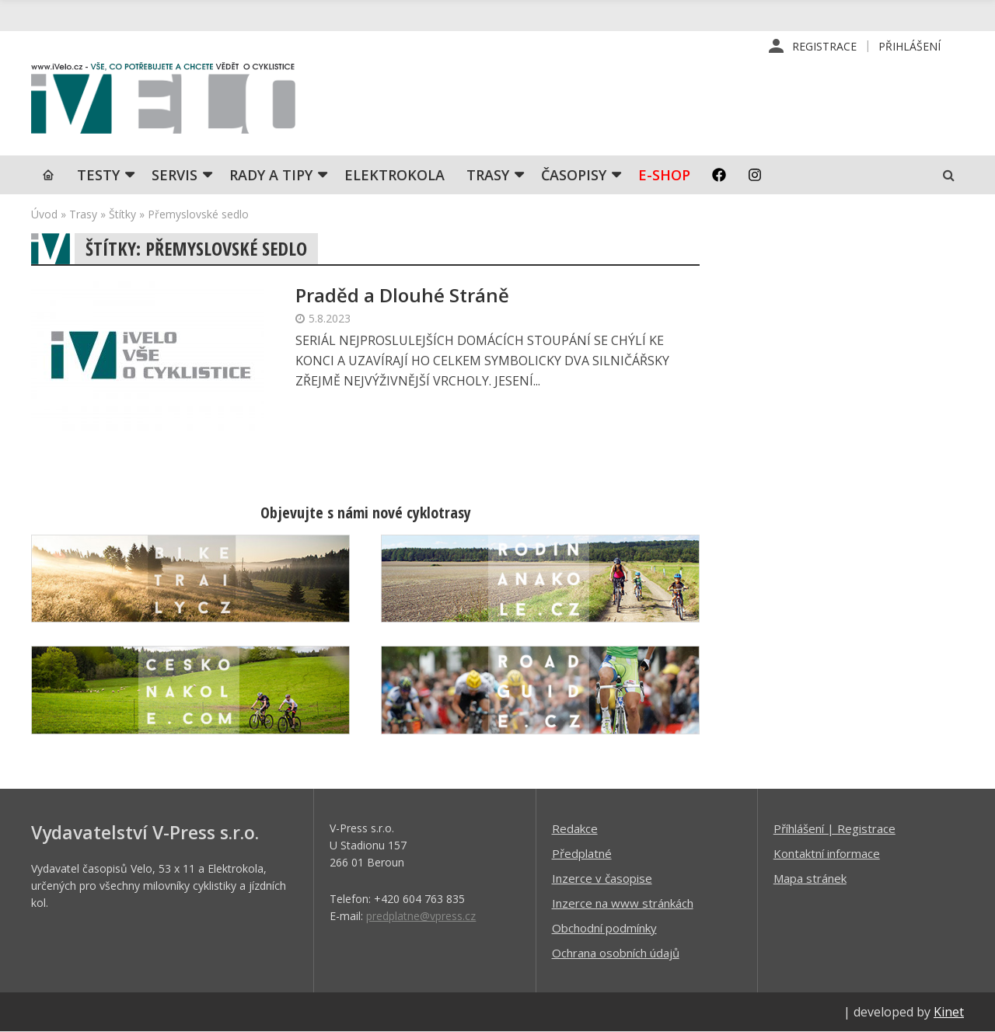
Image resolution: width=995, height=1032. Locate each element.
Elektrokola (394, 175)
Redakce (575, 828)
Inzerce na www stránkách (622, 903)
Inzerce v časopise (602, 878)
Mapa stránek (810, 878)
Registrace (824, 46)
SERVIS (174, 175)
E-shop (664, 175)
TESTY (98, 175)
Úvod (44, 214)
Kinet (949, 1011)
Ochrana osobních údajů (615, 953)
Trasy (487, 175)
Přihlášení (909, 46)
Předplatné (582, 853)
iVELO (163, 101)
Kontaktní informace (826, 853)
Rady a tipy (270, 175)
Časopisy (573, 175)
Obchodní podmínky (604, 928)
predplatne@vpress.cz (421, 915)
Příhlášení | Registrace (834, 828)
